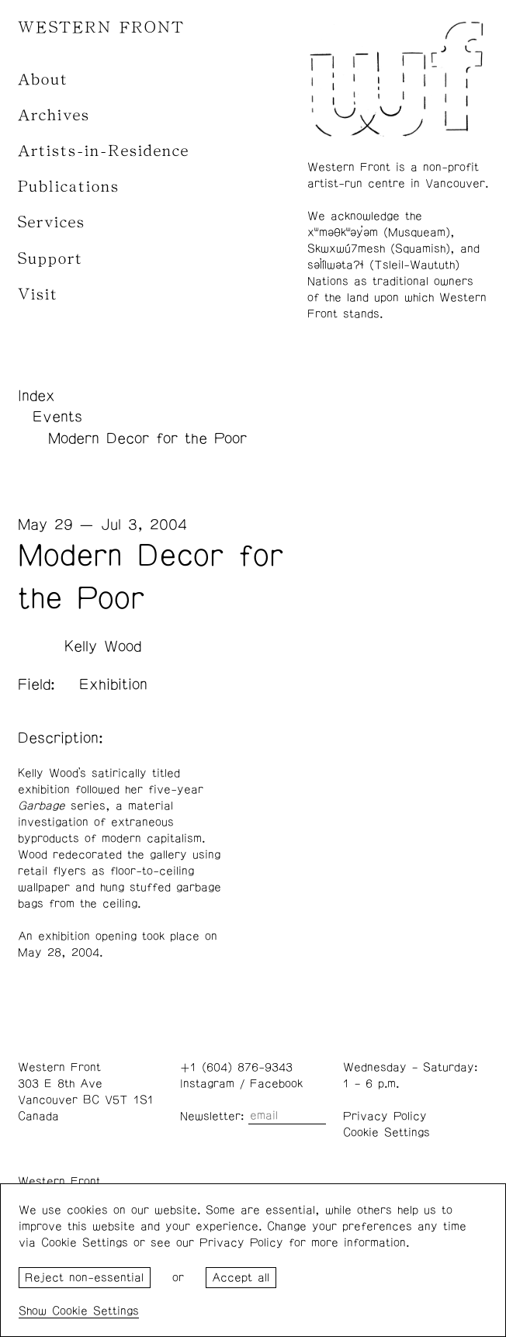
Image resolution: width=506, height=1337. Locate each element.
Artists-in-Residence (103, 151)
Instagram (207, 1083)
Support (50, 259)
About (43, 79)
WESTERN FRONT (101, 27)
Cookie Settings (386, 1132)
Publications (69, 186)
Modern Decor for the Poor (147, 438)
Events (57, 416)
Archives (54, 115)
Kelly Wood (102, 646)
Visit (38, 294)
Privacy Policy (385, 1116)
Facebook (276, 1083)
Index (36, 396)
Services (51, 222)
